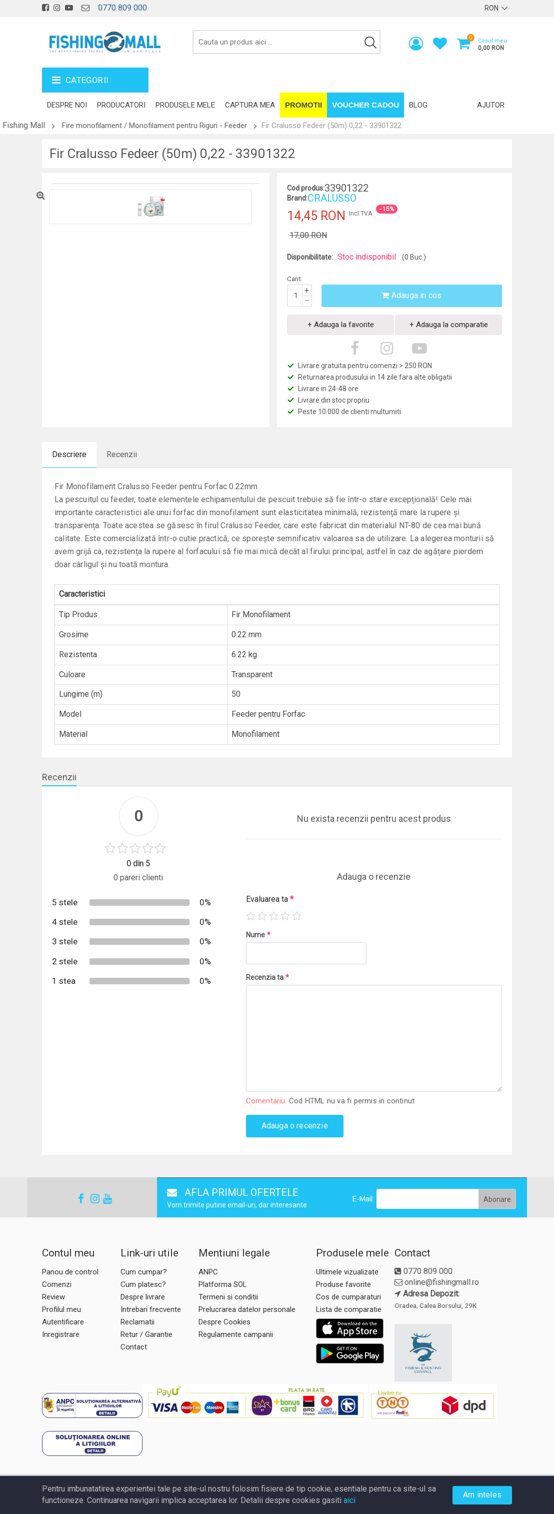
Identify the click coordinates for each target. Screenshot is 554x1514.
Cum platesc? (143, 1284)
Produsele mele (185, 105)
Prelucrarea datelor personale (247, 1309)
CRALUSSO (332, 198)
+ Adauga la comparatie (449, 324)
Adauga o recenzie (295, 1125)
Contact (133, 1346)
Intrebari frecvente (150, 1309)
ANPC (208, 1271)
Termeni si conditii (228, 1296)
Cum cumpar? (143, 1271)
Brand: (297, 198)
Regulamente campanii (235, 1334)
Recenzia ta (267, 977)
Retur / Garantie (146, 1334)
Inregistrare (61, 1334)
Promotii (303, 105)
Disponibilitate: (310, 257)
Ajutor (490, 105)
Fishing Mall (23, 125)
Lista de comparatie (349, 1309)
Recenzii (121, 454)
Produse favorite (343, 1284)
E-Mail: (363, 1198)
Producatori (121, 105)
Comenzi (57, 1284)
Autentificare (63, 1321)
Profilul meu (61, 1309)
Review (53, 1296)
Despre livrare (142, 1296)
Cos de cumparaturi (348, 1296)
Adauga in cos (412, 295)
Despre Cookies (224, 1321)
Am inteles (482, 1494)
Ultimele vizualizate (347, 1271)
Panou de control (70, 1271)
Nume (258, 935)
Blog (418, 105)
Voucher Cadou (365, 105)
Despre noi (67, 105)
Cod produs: (305, 188)
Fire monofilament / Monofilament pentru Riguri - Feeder (154, 125)
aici (350, 1500)
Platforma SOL (222, 1284)
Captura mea (250, 105)
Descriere (69, 454)
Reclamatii (137, 1321)
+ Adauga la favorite (341, 324)
